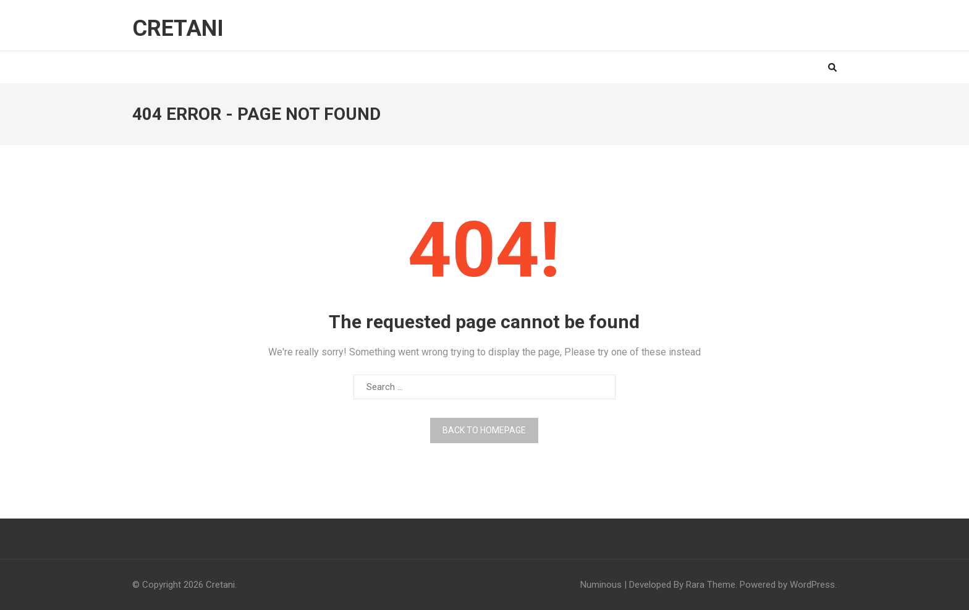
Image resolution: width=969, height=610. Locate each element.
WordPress (812, 584)
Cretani (178, 28)
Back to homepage (484, 430)
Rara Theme (710, 584)
